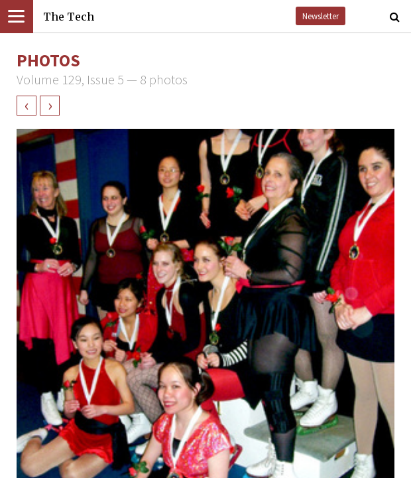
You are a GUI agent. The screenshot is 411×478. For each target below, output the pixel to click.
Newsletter (320, 16)
